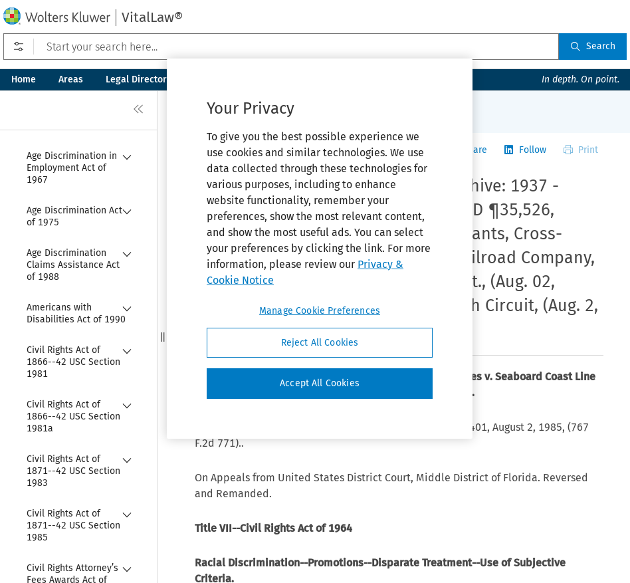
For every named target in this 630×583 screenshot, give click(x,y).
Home (23, 79)
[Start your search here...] (281, 46)
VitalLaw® (152, 17)
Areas (70, 79)
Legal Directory (138, 79)
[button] (163, 336)
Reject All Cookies (320, 342)
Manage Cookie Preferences (319, 310)
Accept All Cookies (320, 383)
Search (592, 46)
